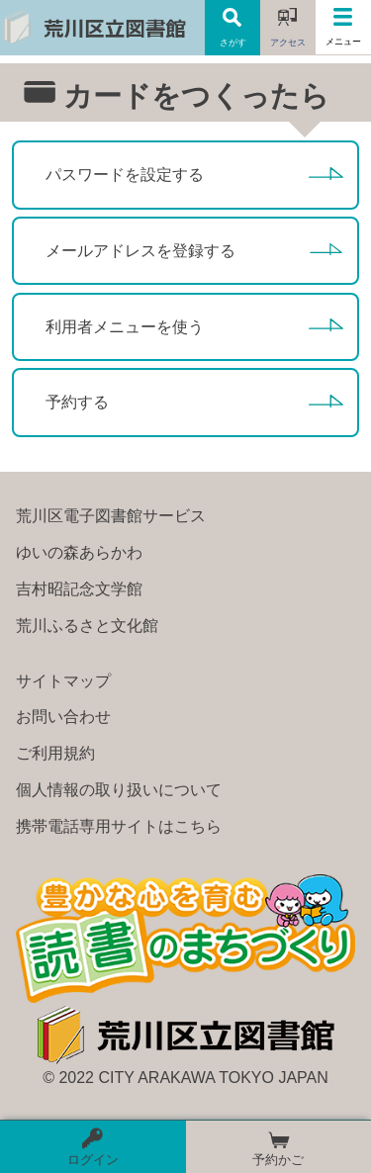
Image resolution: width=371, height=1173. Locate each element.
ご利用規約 (55, 754)
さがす (233, 42)
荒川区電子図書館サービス (111, 516)
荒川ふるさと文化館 (87, 626)
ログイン (93, 1147)
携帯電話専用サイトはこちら (119, 827)
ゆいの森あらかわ (79, 553)
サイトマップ (63, 681)
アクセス (288, 42)
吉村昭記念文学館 (79, 589)
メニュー (343, 41)
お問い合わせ (63, 717)
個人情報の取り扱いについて (119, 790)
